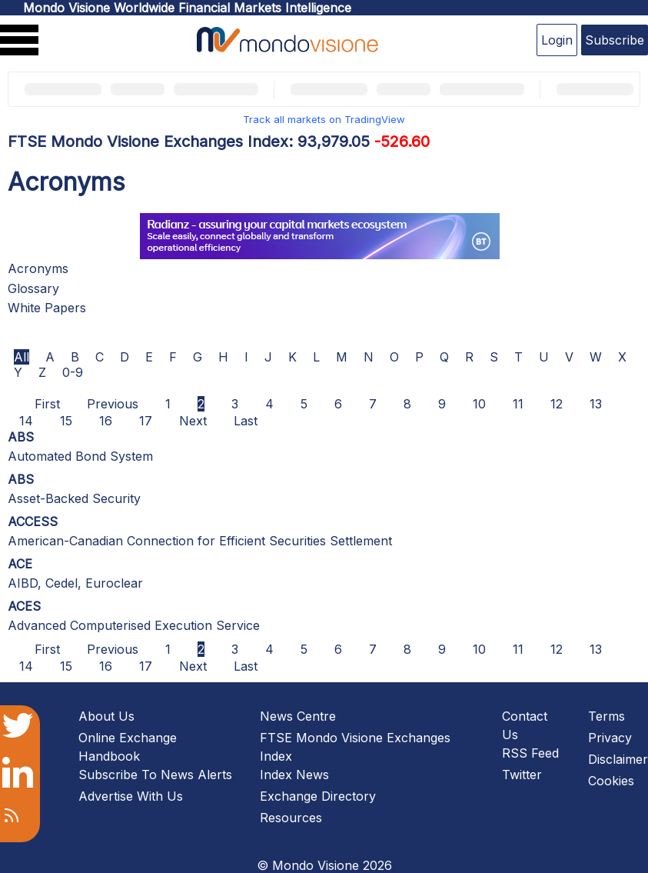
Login (557, 40)
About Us (106, 716)
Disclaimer (618, 759)
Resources (291, 817)
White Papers (47, 307)
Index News (294, 774)
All (21, 357)
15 (66, 420)
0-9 (72, 372)
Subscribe (614, 40)
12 (556, 404)
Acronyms (38, 268)
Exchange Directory (318, 796)
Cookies (611, 780)
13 (596, 404)
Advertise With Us (130, 796)
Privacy (610, 737)
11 (518, 404)
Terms (606, 716)
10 (479, 404)
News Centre (298, 716)
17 (145, 420)
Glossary (33, 288)
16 (105, 420)
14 (26, 420)
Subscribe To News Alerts (155, 774)
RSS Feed (530, 753)
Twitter (522, 774)
